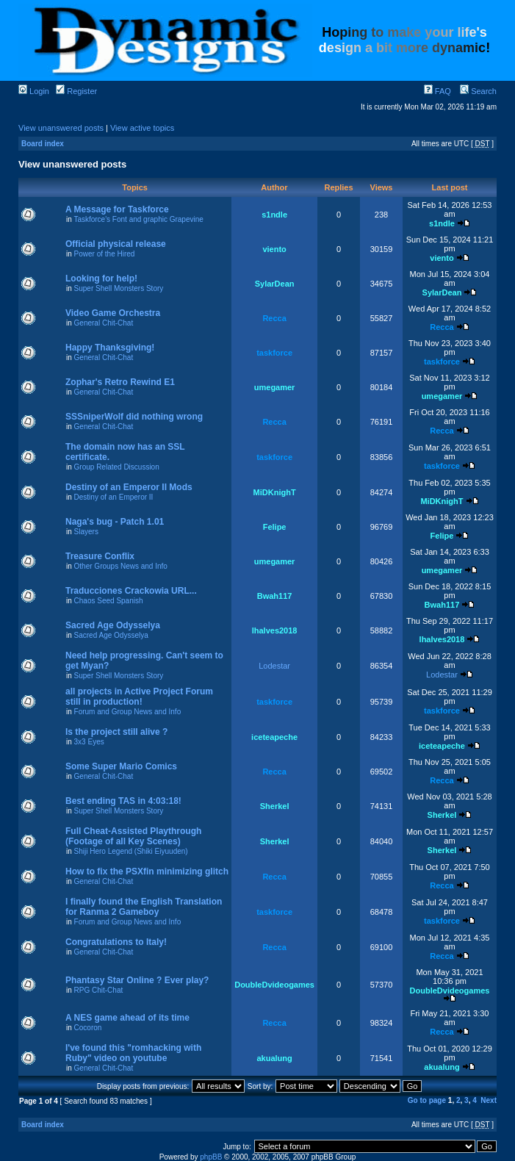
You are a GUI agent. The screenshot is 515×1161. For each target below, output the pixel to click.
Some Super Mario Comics (121, 766)
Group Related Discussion (116, 467)
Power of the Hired (104, 254)
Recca (274, 318)
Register (76, 91)
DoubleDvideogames (274, 984)
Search (478, 91)
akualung (274, 1058)
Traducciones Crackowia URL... (131, 591)
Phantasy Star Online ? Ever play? (137, 980)
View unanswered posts (61, 127)
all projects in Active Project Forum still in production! (139, 696)
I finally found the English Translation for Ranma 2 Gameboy (143, 906)
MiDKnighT (274, 492)
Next (488, 1100)
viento (274, 249)
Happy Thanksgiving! (109, 347)
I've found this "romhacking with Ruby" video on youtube (133, 1053)
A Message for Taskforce (117, 209)
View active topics (142, 127)
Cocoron (88, 1028)
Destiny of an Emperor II (114, 497)
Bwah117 (274, 596)
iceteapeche (274, 737)
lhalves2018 (275, 630)
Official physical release (115, 244)
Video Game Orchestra (112, 313)
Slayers (86, 532)
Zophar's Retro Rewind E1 (120, 382)
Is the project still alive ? (116, 732)
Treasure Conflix (99, 556)
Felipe (275, 526)
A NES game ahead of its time (127, 1018)
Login (33, 91)
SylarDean (275, 283)
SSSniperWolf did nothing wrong (134, 416)
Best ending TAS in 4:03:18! (123, 801)
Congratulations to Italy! (116, 942)
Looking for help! (101, 278)
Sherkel (274, 806)
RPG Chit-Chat (98, 990)
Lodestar (274, 665)
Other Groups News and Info (121, 566)
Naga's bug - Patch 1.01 (114, 522)
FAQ (437, 91)
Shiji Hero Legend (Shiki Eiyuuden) (131, 851)
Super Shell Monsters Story (119, 288)
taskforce (274, 352)
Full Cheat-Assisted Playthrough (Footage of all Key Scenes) (133, 836)
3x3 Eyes (89, 742)
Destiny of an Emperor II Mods (128, 487)
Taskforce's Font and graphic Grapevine (138, 219)
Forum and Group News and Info (127, 712)
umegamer (274, 387)
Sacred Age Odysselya (112, 625)
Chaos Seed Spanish (108, 601)
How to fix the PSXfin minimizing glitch (146, 871)
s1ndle (274, 214)
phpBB (211, 1157)
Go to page (427, 1100)
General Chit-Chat (104, 323)
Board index (42, 144)
